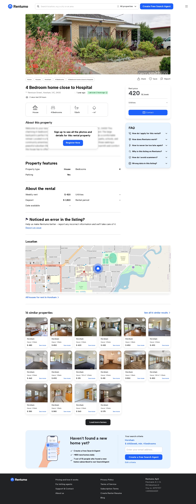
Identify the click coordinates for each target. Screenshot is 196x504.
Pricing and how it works (67, 479)
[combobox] (75, 6)
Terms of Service (108, 484)
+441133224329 (152, 491)
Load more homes (98, 422)
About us (60, 493)
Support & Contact (65, 488)
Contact (148, 112)
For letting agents (64, 484)
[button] (106, 93)
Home (29, 79)
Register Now (73, 142)
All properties (126, 6)
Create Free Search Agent (157, 6)
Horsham (48, 79)
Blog (102, 497)
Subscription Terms (109, 488)
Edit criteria (130, 462)
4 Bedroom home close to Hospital (80, 79)
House (67, 169)
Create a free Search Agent (144, 457)
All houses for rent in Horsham (42, 297)
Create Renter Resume (111, 493)
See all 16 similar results (157, 312)
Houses (38, 79)
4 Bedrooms (59, 79)
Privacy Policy (107, 479)
